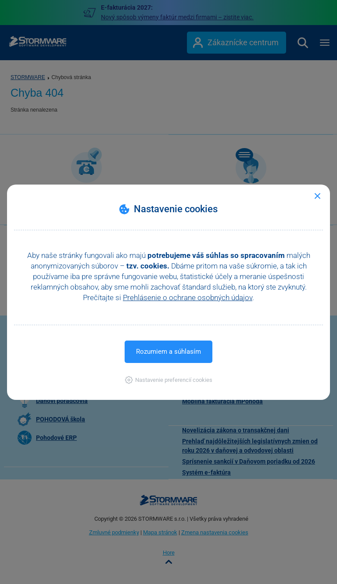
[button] (168, 380)
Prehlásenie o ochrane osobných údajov (187, 297)
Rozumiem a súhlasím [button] (168, 351)
